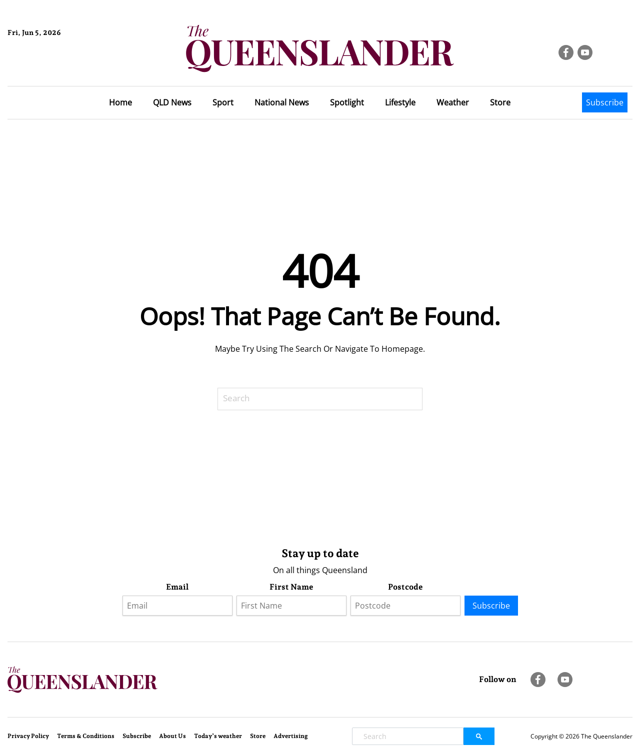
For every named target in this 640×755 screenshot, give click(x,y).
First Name (292, 587)
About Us (172, 736)
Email (177, 587)
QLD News (172, 102)
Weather (452, 102)
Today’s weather (218, 736)
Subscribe (605, 102)
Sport (223, 102)
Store (500, 102)
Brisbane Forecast (56, 66)
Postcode (405, 587)
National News (281, 102)
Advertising (291, 736)
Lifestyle (400, 102)
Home (120, 102)
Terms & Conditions (85, 736)
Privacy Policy (28, 736)
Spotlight (347, 102)
